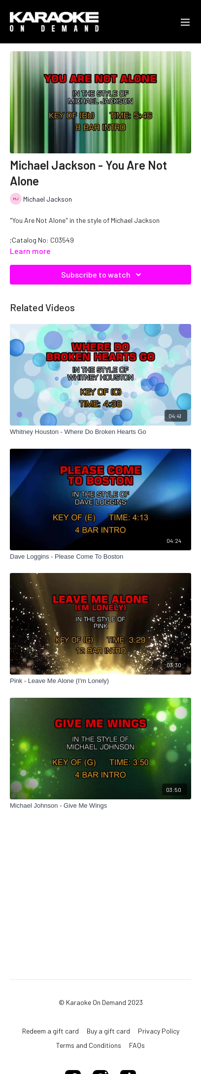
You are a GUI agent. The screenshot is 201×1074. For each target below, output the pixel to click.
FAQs (137, 1045)
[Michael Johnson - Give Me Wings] (100, 806)
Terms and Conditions (88, 1045)
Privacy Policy (158, 1031)
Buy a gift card (108, 1031)
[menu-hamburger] (185, 21)
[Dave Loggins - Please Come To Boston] (100, 557)
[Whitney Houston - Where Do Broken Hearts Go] (100, 432)
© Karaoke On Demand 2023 (101, 1002)
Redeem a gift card (50, 1031)
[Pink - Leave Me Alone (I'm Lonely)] (100, 681)
